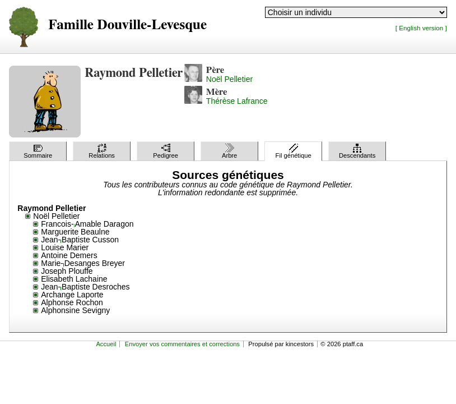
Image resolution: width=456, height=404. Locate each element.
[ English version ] (421, 27)
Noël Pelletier (229, 79)
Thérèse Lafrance (237, 101)
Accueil (106, 344)
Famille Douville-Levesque (127, 25)
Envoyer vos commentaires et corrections (182, 344)
